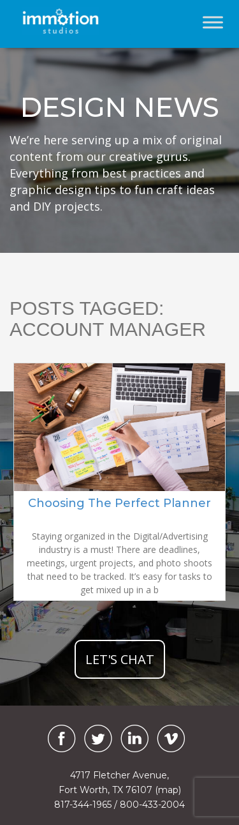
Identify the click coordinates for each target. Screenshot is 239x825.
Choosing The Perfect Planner (119, 503)
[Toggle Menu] (213, 22)
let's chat (119, 659)
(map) (168, 790)
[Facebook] (59, 738)
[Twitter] (98, 738)
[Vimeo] (171, 738)
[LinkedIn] (134, 738)
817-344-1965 (83, 804)
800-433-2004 (152, 804)
